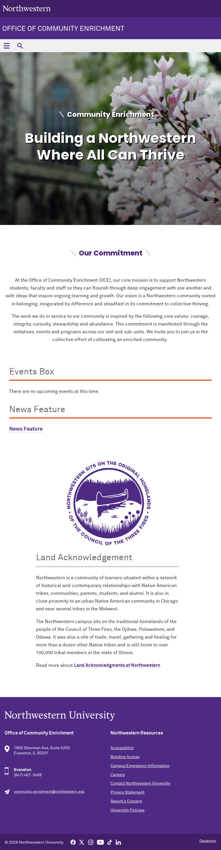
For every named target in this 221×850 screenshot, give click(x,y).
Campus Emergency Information (139, 766)
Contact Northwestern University (140, 783)
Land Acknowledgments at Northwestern (117, 665)
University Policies (127, 810)
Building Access (125, 757)
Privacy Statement (127, 792)
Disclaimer (207, 841)
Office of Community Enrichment (63, 28)
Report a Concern (126, 801)
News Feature (26, 429)
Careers (117, 775)
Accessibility (122, 748)
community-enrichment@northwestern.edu (49, 792)
